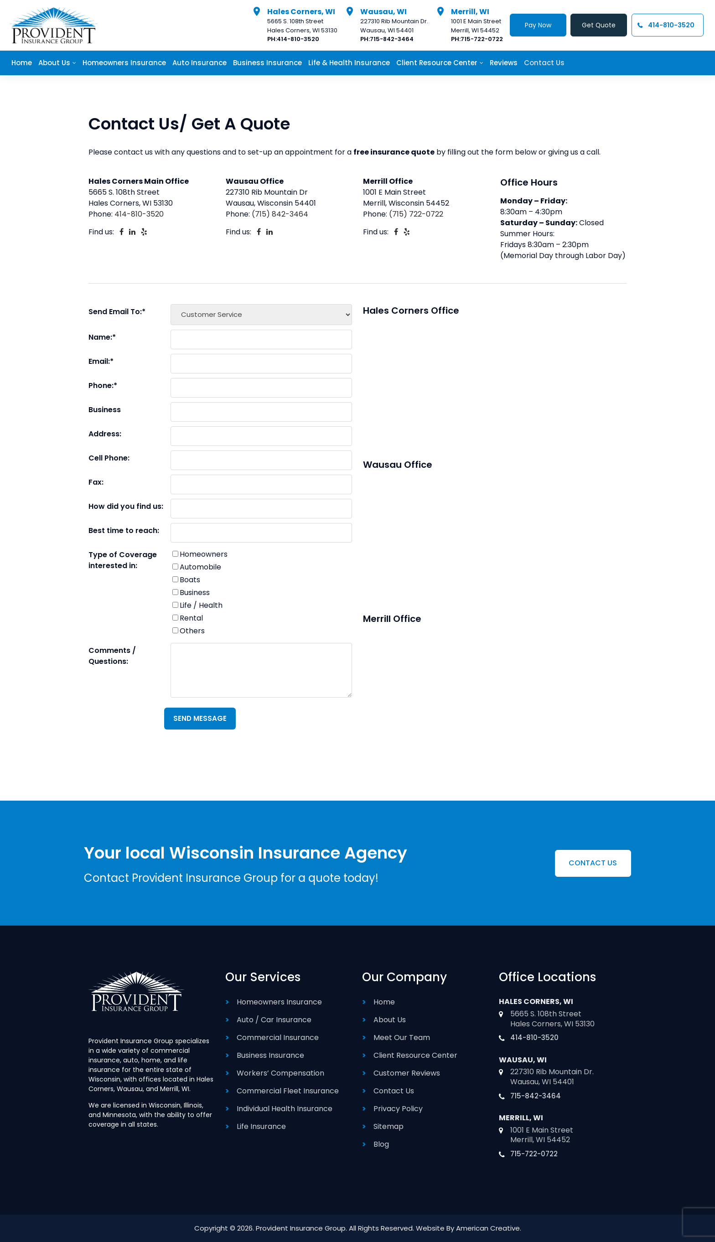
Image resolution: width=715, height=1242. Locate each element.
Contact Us (393, 1091)
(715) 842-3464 (280, 214)
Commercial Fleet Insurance (288, 1091)
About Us (389, 1019)
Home (384, 1002)
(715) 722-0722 (416, 214)
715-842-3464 (390, 39)
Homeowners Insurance (279, 1002)
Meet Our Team (401, 1037)
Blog (381, 1144)
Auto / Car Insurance (274, 1019)
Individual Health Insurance (284, 1108)
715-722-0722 (479, 39)
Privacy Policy (398, 1108)
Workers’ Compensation (280, 1073)
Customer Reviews (406, 1073)
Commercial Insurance (278, 1037)
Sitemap (388, 1126)
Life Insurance (261, 1126)
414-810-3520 (296, 39)
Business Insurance (270, 1055)
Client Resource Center (415, 1055)
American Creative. (488, 1228)
